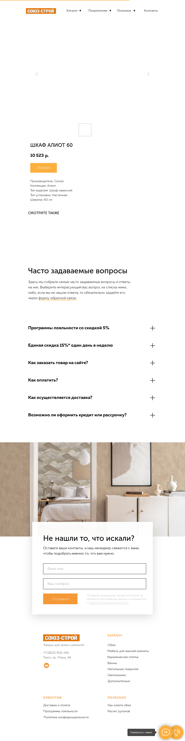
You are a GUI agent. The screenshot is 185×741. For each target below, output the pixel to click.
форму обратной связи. (57, 298)
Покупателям (97, 10)
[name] (94, 568)
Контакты (151, 10)
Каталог (72, 10)
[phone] (94, 583)
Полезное (124, 10)
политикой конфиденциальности (109, 602)
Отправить (60, 599)
